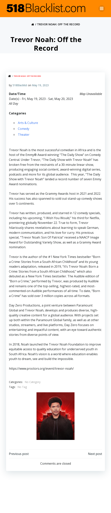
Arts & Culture (28, 123)
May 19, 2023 (40, 85)
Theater (23, 134)
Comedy (23, 129)
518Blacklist (20, 85)
